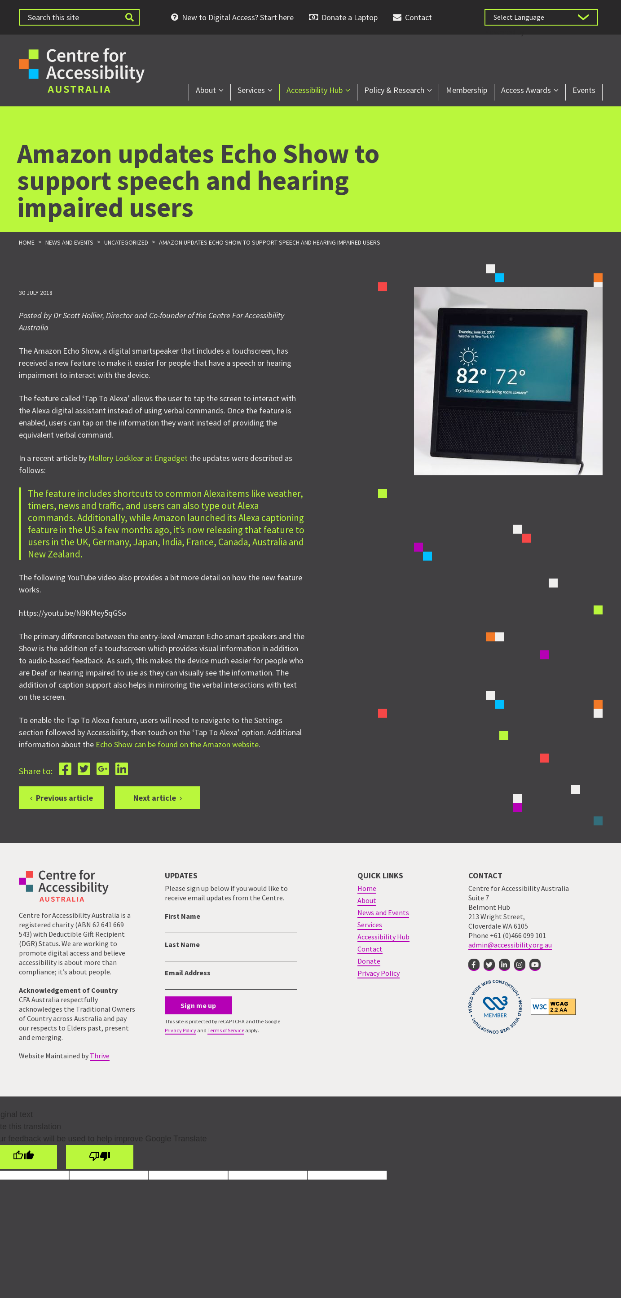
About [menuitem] (206, 90)
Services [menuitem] (251, 90)
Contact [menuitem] (418, 17)
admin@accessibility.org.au (510, 944)
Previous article (64, 798)
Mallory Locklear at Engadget (138, 458)
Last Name (182, 944)
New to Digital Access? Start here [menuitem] (238, 17)
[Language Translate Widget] (541, 17)
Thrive (100, 1055)
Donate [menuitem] (368, 960)
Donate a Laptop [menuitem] (350, 17)
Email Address (188, 972)
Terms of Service (225, 1030)
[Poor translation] (99, 1157)
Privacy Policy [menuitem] (378, 973)
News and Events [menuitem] (383, 912)
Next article (154, 798)
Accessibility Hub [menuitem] (314, 90)
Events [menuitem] (584, 90)
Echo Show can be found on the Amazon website (177, 744)
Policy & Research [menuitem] (394, 90)
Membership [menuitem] (466, 90)
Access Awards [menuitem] (526, 90)
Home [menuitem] (366, 888)
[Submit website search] (130, 17)
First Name (182, 916)
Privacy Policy (180, 1030)
